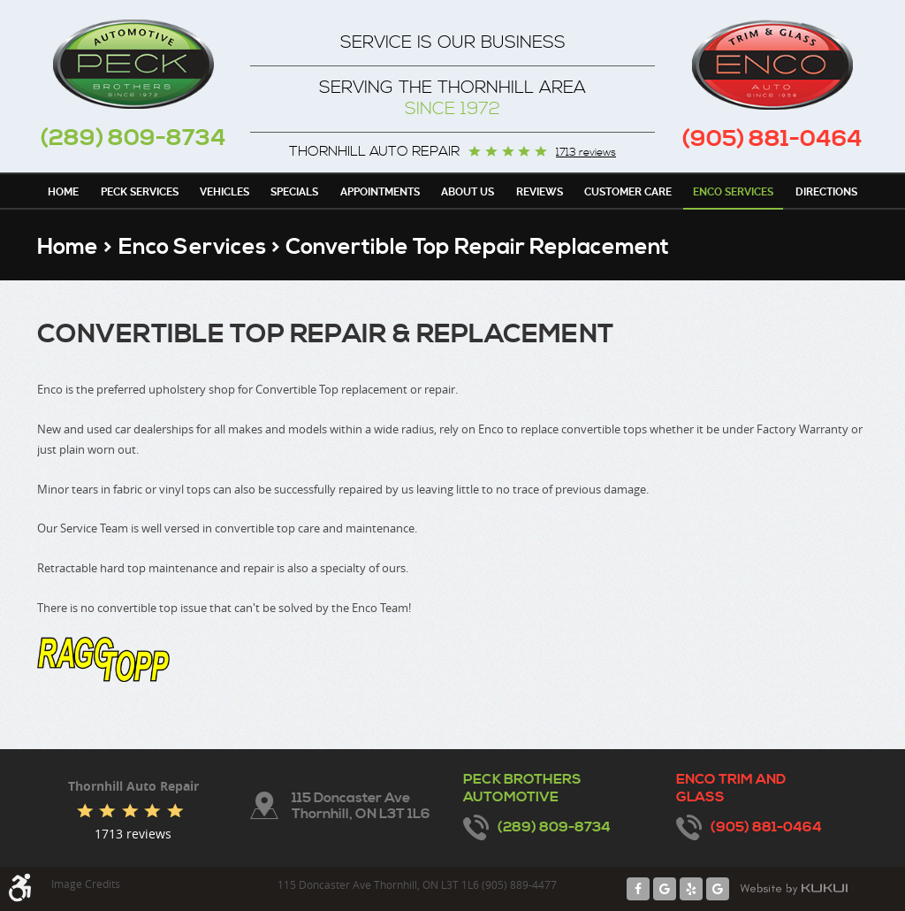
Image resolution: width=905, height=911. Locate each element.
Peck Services (140, 192)
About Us (467, 192)
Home (63, 192)
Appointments (380, 192)
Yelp (691, 888)
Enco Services (733, 192)
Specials (294, 192)
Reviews (539, 192)
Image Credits (85, 883)
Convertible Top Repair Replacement (477, 247)
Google (664, 888)
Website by (794, 889)
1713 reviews (586, 153)
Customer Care (628, 192)
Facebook (638, 888)
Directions (826, 192)
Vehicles (224, 192)
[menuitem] (63, 191)
